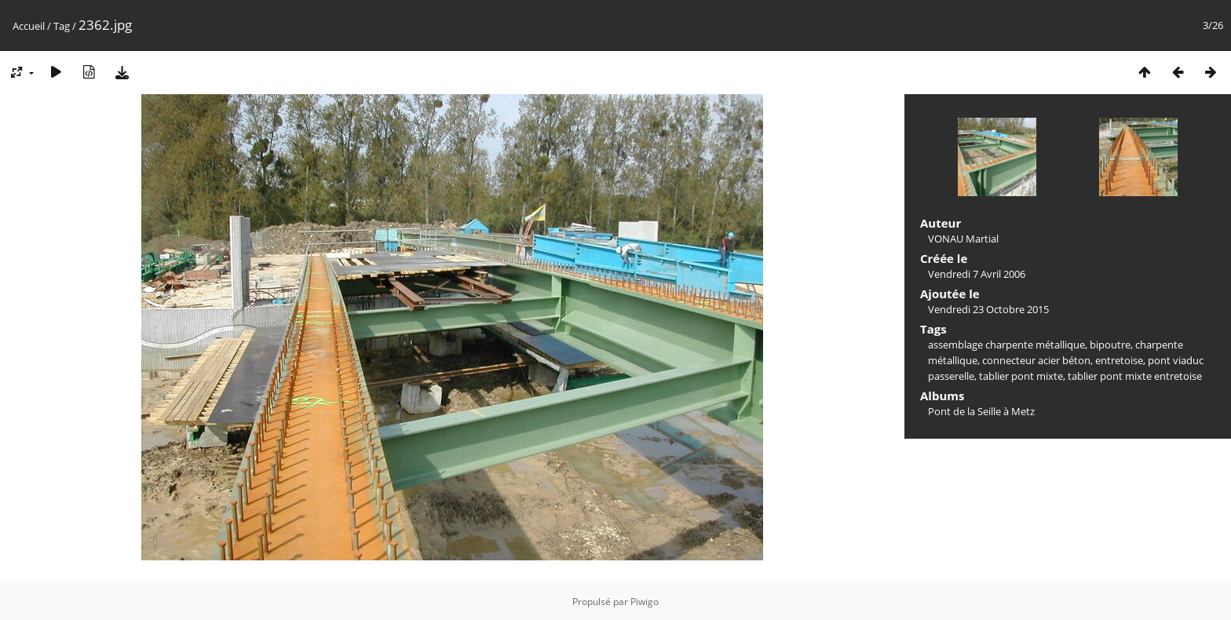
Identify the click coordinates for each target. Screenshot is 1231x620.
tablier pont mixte (1021, 376)
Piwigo (644, 601)
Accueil (29, 26)
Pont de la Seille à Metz (981, 411)
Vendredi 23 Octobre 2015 (988, 309)
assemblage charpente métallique (1006, 344)
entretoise (1119, 360)
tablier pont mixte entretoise (1135, 376)
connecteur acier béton (1036, 360)
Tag (61, 26)
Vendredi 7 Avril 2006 (976, 274)
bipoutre (1110, 344)
